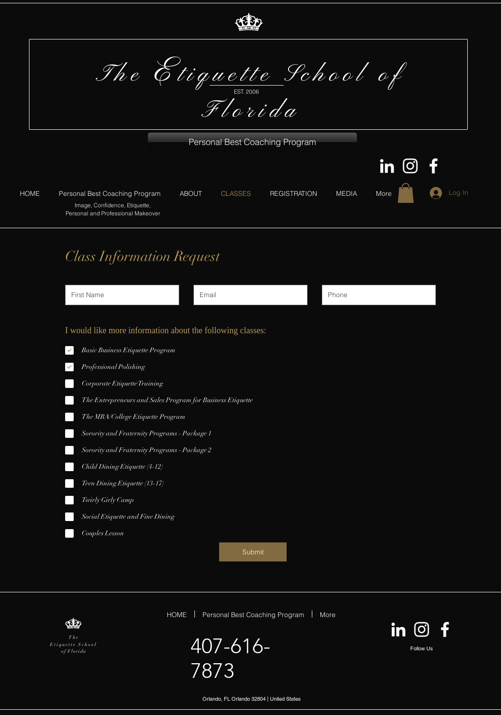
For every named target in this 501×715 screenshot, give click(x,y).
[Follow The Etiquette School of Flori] (433, 166)
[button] (252, 142)
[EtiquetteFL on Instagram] (410, 166)
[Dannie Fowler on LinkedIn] (387, 166)
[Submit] (253, 551)
